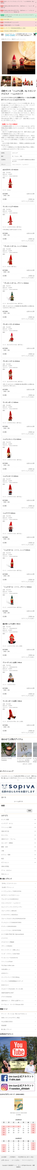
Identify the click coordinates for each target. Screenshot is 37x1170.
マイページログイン (28, 1160)
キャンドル (4, 835)
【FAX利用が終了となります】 (11, 22)
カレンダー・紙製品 (7, 843)
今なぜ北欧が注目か (7, 1021)
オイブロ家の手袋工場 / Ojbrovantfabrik (12, 934)
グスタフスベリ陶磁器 (7, 942)
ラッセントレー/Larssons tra (9, 957)
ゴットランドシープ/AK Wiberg (10, 977)
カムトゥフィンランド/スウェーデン (11, 907)
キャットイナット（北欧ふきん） (11, 950)
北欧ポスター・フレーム (8, 839)
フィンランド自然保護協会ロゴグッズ (12, 981)
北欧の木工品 (5, 831)
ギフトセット (5, 862)
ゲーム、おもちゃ (6, 870)
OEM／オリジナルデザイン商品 (10, 1017)
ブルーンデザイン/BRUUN (8, 911)
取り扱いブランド (6, 1029)
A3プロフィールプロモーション (10, 895)
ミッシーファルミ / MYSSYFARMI (11, 930)
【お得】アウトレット (7, 887)
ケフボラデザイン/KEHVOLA (9, 914)
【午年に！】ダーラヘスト (9, 883)
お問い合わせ (5, 1160)
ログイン (24, 201)
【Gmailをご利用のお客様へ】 (11, 31)
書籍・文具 (4, 847)
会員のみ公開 (30, 193)
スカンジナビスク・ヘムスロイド (20, 164)
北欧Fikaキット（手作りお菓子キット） (12, 1000)
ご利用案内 (12, 1157)
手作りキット (5, 874)
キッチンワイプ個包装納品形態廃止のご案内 (14, 28)
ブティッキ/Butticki (6, 946)
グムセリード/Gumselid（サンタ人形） (12, 989)
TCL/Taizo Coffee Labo (7, 965)
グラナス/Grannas (6, 996)
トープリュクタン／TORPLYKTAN (11, 891)
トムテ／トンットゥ (20, 39)
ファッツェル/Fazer (7, 961)
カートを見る (15, 1160)
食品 (2, 858)
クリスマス (4, 938)
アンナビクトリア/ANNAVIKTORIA (11, 922)
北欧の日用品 (5, 866)
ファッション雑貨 (6, 827)
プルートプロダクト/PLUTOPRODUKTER (13, 918)
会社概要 (3, 1157)
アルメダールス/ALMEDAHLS (9, 899)
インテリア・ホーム (7, 823)
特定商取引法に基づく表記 (26, 1157)
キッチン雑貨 (5, 819)
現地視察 (3, 1025)
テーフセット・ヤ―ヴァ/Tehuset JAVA (12, 1004)
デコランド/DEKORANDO (8, 926)
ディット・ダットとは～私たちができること (14, 1014)
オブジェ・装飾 (10, 39)
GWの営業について (8, 19)
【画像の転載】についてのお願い (12, 25)
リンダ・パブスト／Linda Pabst (10, 953)
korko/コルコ (5, 985)
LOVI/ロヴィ (4, 973)
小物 (2, 850)
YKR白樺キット (5, 969)
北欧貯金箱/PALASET (7, 993)
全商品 (3, 39)
